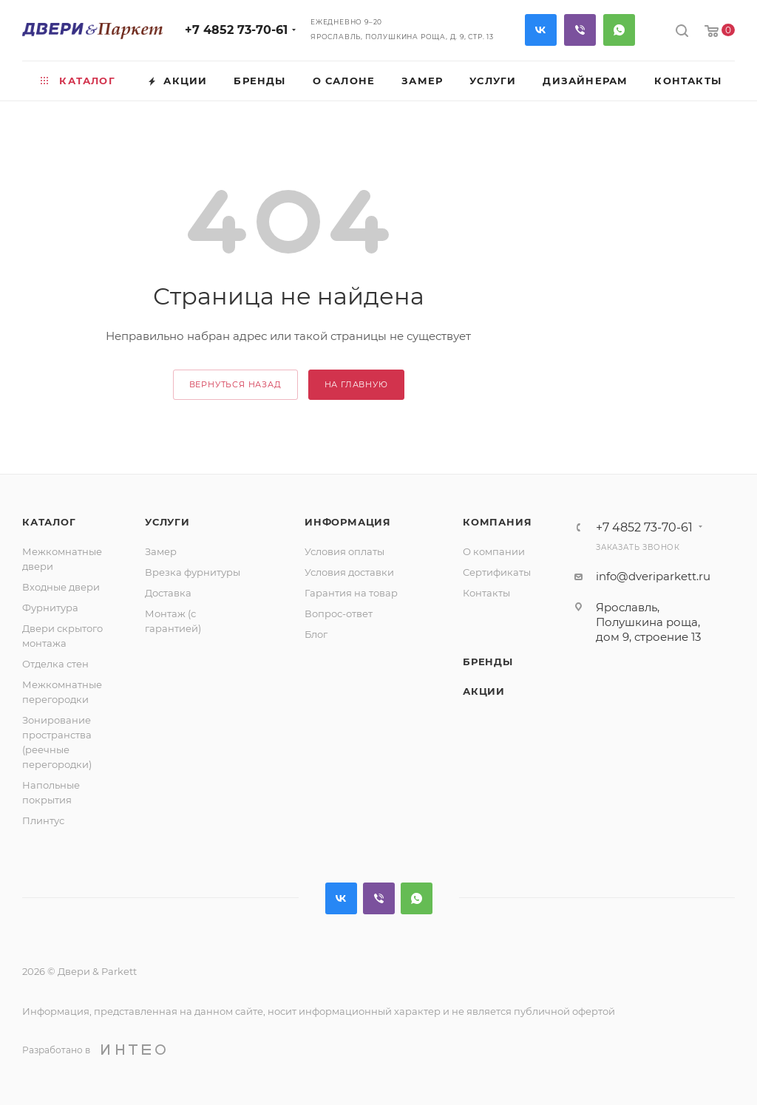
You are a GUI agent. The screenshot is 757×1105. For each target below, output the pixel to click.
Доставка (168, 593)
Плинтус (43, 820)
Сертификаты (497, 572)
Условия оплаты (344, 551)
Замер (161, 551)
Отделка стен (55, 664)
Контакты (486, 593)
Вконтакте (541, 30)
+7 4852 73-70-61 (236, 30)
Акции (484, 691)
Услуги (167, 522)
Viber (580, 30)
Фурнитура (50, 607)
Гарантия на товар (351, 593)
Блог (316, 634)
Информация (348, 522)
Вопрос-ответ (339, 613)
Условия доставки (349, 572)
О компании (494, 551)
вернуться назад (235, 384)
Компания (497, 522)
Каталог (49, 522)
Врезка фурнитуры (192, 572)
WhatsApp (619, 30)
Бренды (488, 661)
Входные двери (61, 587)
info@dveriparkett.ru (653, 576)
